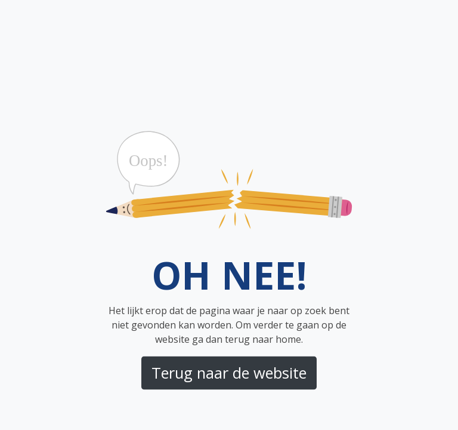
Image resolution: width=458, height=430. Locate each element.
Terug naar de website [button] (229, 373)
